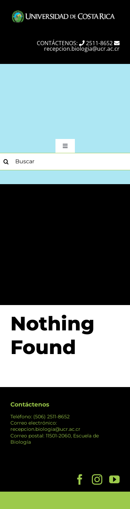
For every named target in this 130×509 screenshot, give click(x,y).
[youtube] (114, 479)
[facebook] (80, 479)
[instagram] (97, 479)
